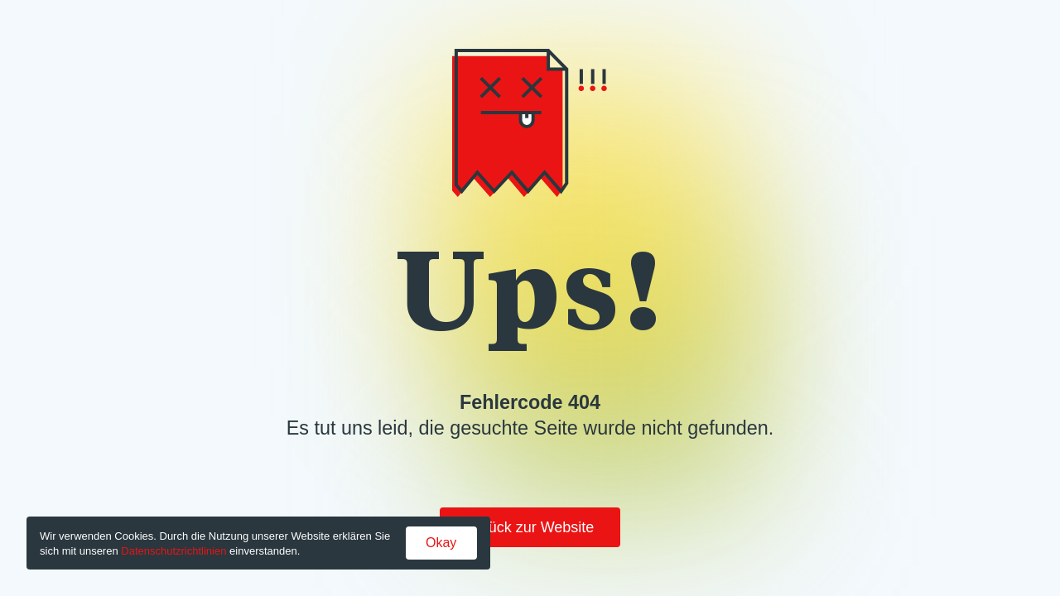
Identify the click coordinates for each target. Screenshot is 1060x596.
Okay (441, 543)
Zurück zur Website (530, 527)
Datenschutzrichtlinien (173, 551)
